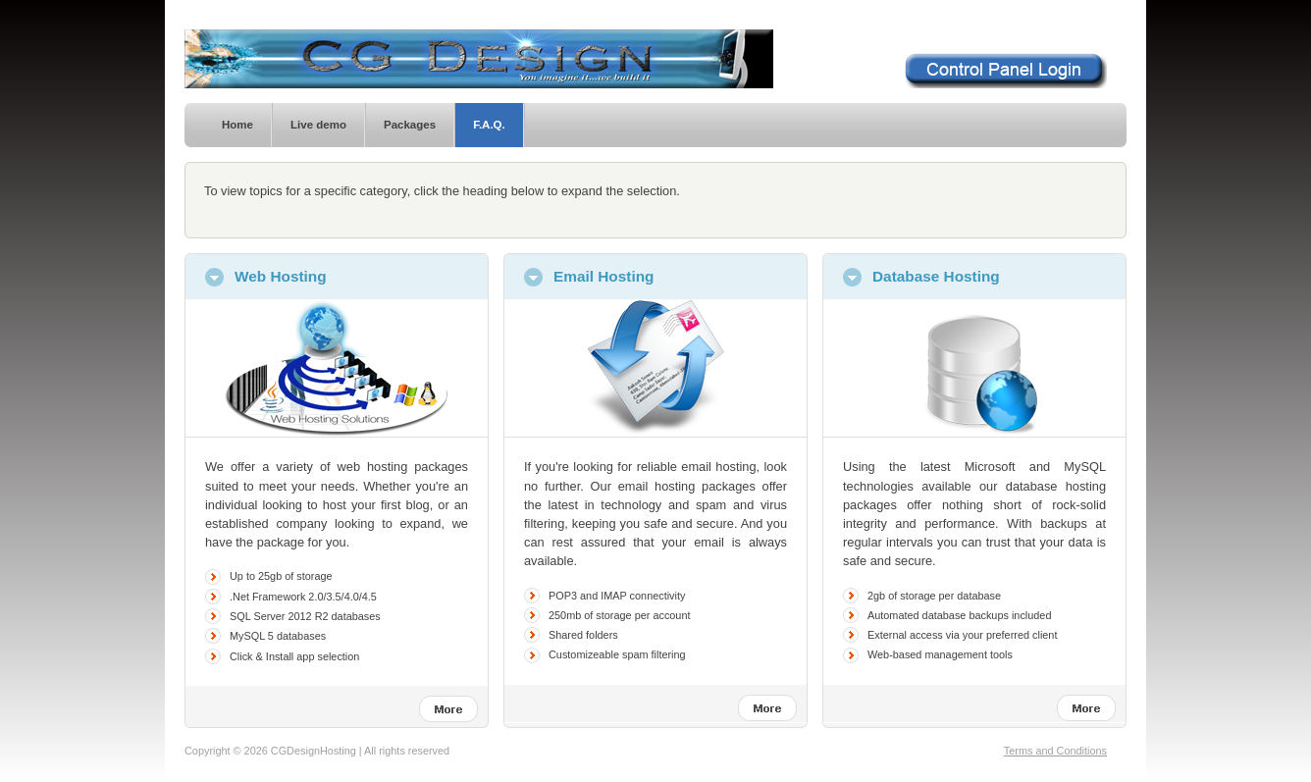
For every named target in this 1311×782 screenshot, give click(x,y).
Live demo (318, 124)
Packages (410, 124)
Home (237, 124)
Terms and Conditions (1055, 750)
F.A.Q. (489, 124)
